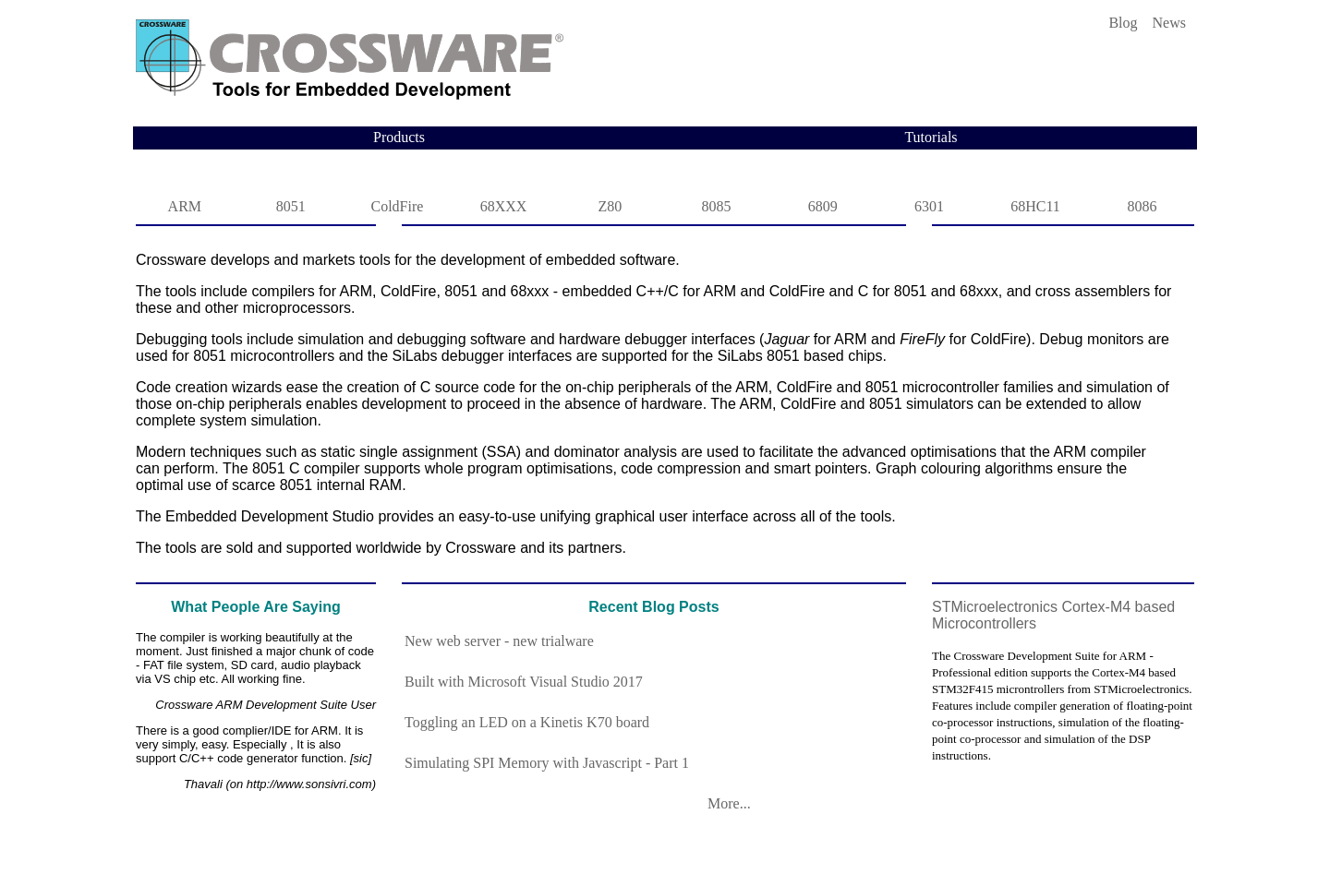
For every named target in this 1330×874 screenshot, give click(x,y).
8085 (717, 206)
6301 (929, 206)
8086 (1141, 206)
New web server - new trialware (499, 641)
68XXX (503, 206)
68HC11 (1035, 206)
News (1169, 22)
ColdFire (397, 206)
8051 (291, 206)
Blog (1122, 22)
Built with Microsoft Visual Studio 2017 (524, 681)
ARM (184, 206)
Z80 (610, 206)
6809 (823, 206)
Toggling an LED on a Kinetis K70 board (527, 722)
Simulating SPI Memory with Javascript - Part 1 (547, 763)
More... (722, 803)
